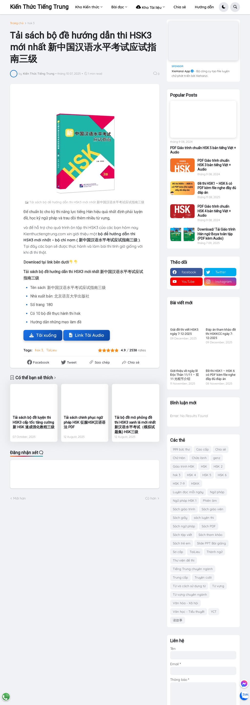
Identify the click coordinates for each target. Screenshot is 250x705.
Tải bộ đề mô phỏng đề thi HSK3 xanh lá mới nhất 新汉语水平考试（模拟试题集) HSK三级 (135, 424)
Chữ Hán (179, 458)
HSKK (195, 483)
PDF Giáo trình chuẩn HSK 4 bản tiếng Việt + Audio (214, 210)
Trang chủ (16, 23)
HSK (204, 466)
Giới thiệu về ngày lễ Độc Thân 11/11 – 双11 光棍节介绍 (184, 375)
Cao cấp (202, 449)
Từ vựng (218, 586)
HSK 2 (218, 466)
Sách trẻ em (181, 543)
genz (216, 458)
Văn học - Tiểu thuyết (188, 611)
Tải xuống (42, 335)
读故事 (177, 620)
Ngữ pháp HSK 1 (184, 500)
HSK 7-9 (179, 483)
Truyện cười (203, 577)
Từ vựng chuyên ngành (190, 594)
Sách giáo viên (212, 509)
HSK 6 (222, 475)
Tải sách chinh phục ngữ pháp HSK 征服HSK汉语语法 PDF (84, 422)
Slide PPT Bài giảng (211, 543)
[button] (224, 7)
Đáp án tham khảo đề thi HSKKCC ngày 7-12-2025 (221, 334)
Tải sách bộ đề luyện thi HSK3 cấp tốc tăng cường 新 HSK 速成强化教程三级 (33, 422)
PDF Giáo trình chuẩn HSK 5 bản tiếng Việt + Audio (203, 150)
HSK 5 (206, 475)
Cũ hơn (150, 498)
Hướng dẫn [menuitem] (204, 7)
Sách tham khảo (210, 535)
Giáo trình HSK (183, 466)
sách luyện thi (204, 518)
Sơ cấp (178, 552)
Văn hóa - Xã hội (185, 603)
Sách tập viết (182, 535)
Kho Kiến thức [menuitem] (87, 7)
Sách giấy (180, 518)
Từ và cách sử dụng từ (189, 586)
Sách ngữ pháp (184, 526)
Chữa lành (199, 458)
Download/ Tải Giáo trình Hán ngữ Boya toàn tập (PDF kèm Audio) (216, 233)
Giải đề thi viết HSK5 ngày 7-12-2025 (184, 332)
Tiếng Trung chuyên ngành (193, 569)
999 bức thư (181, 449)
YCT (214, 611)
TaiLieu (51, 350)
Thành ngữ (214, 552)
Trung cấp (180, 577)
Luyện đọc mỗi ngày (188, 492)
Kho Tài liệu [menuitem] (149, 7)
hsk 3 (31, 23)
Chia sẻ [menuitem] (180, 7)
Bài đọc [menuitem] (117, 7)
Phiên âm (210, 500)
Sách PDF (209, 526)
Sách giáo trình (184, 509)
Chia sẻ (220, 449)
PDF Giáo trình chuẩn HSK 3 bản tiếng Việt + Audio (214, 165)
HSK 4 (191, 475)
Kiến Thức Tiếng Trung (39, 7)
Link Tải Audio (86, 335)
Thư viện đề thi (183, 560)
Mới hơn (19, 498)
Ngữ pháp (217, 492)
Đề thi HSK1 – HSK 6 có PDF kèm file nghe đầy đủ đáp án (217, 188)
